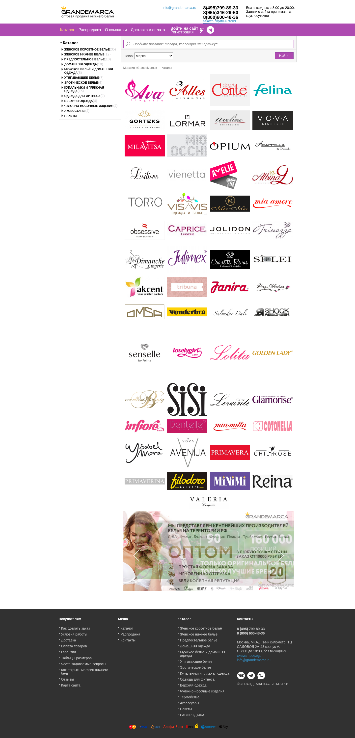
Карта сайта (71, 684)
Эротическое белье (81, 82)
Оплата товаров (74, 644)
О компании (116, 30)
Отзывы (67, 678)
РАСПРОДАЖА (192, 713)
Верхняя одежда (78, 101)
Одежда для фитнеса (82, 96)
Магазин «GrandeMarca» (140, 68)
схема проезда (249, 654)
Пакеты (70, 116)
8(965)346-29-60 (220, 12)
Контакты (128, 638)
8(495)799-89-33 (220, 7)
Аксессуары (74, 111)
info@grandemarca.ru (179, 8)
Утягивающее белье (81, 77)
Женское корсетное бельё (87, 49)
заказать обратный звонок (219, 21)
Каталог (67, 30)
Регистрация (182, 32)
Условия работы (74, 633)
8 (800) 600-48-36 (251, 632)
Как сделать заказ (75, 627)
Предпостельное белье (84, 59)
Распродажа (90, 30)
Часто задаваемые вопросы (83, 662)
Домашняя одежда (80, 64)
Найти (283, 55)
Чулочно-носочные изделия (88, 106)
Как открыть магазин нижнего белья (84, 670)
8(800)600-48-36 (220, 17)
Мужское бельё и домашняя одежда (202, 652)
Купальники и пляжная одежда (204, 672)
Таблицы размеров (76, 656)
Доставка (68, 638)
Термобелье (190, 695)
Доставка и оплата (148, 30)
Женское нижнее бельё (84, 54)
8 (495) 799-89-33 (251, 627)
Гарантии (68, 650)
